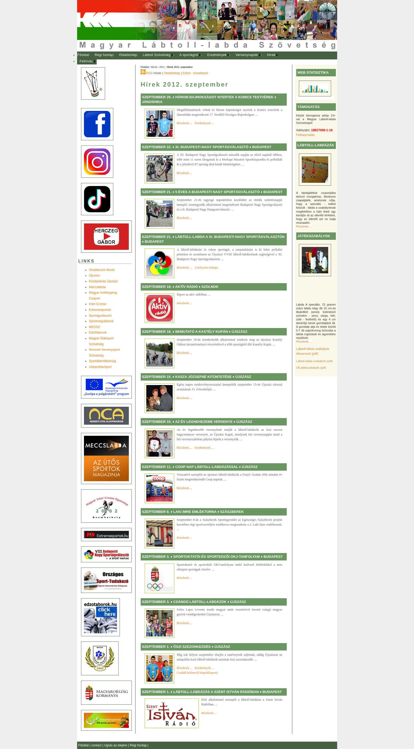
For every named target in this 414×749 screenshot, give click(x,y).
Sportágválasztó (100, 315)
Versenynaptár (247, 55)
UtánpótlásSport (100, 367)
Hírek (271, 55)
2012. (162, 66)
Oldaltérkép (128, 55)
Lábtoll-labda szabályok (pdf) (314, 361)
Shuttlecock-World (102, 270)
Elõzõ (187, 73)
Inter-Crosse (97, 304)
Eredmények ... (204, 123)
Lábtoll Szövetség (157, 55)
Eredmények (217, 55)
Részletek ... (304, 226)
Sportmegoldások (101, 321)
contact (96, 745)
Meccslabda (97, 287)
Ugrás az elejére (116, 745)
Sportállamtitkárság (102, 361)
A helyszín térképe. (207, 267)
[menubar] (182, 58)
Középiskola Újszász (103, 281)
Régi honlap (104, 55)
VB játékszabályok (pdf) (311, 367)
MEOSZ (94, 327)
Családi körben (186, 673)
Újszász (94, 275)
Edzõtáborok (98, 332)
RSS (149, 73)
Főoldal (83, 55)
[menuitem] (83, 55)
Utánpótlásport (207, 673)
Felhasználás (305, 135)
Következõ (200, 73)
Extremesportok (100, 310)
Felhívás (86, 61)
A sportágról (189, 55)
